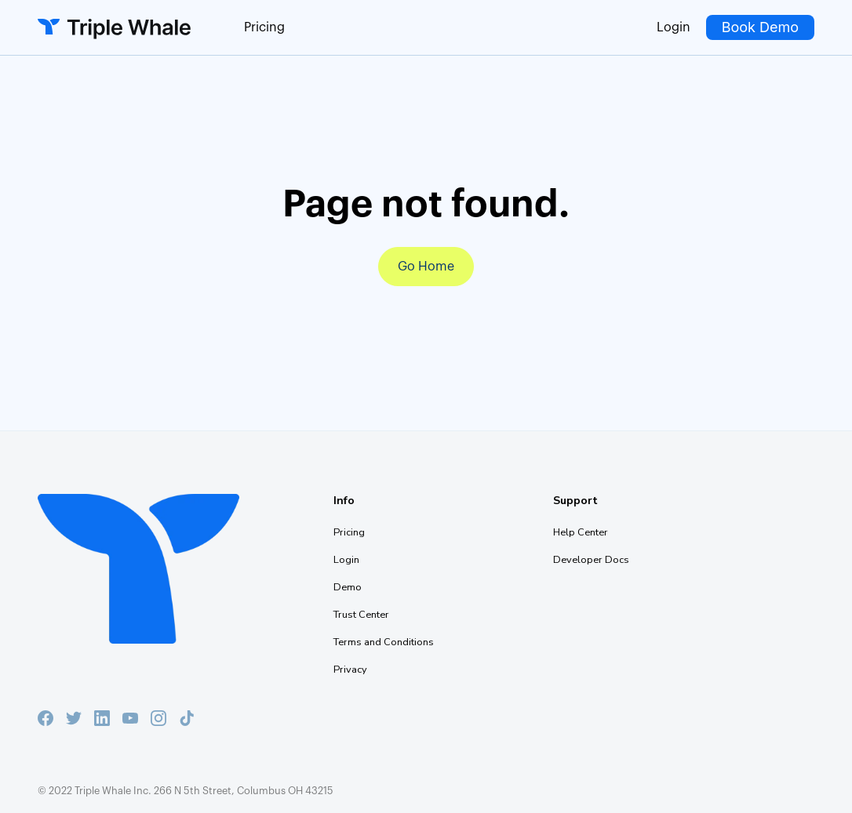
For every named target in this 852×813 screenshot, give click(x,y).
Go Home (426, 266)
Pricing (264, 27)
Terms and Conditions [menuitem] (383, 642)
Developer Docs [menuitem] (591, 560)
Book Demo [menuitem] (760, 27)
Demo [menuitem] (347, 587)
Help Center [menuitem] (580, 532)
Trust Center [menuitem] (361, 615)
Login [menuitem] (673, 27)
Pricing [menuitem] (349, 532)
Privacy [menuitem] (350, 669)
